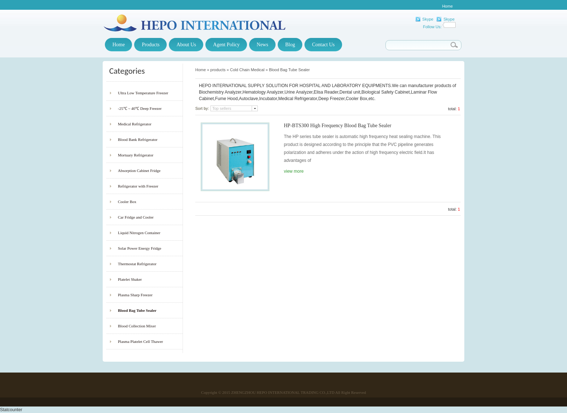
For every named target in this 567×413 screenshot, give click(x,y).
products (218, 70)
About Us (186, 44)
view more (294, 171)
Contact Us (323, 44)
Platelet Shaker (130, 279)
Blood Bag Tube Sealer (137, 310)
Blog (290, 44)
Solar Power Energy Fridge (139, 248)
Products (150, 44)
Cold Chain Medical (247, 70)
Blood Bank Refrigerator (137, 139)
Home (447, 6)
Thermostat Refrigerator (137, 264)
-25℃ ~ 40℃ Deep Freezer (140, 108)
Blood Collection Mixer (137, 326)
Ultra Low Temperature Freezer (143, 93)
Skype (428, 19)
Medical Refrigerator (135, 124)
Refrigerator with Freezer (138, 186)
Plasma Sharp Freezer (135, 295)
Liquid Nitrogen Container (139, 233)
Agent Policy (226, 44)
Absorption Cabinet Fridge (139, 170)
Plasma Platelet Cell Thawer (140, 341)
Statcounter (11, 409)
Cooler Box (127, 201)
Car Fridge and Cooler (136, 217)
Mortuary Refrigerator (135, 155)
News (262, 44)
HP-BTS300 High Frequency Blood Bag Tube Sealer (337, 125)
